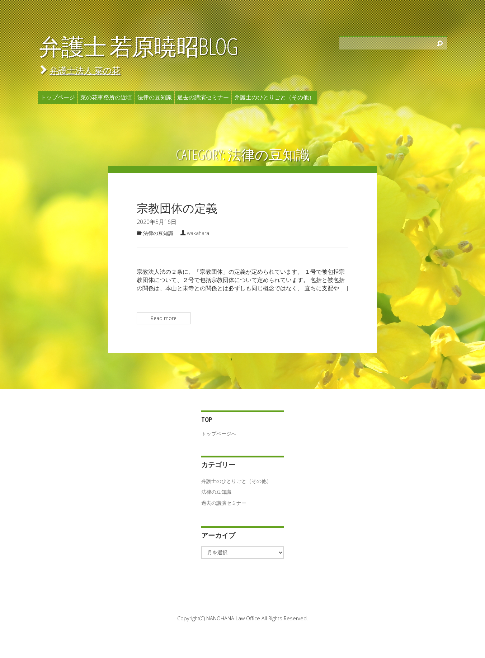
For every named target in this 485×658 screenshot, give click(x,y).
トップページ (58, 97)
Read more (163, 318)
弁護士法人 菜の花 (85, 70)
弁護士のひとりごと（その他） (274, 97)
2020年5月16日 (156, 222)
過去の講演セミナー (203, 97)
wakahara (198, 233)
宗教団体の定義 (177, 208)
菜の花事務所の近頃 (106, 97)
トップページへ (218, 433)
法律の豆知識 (154, 97)
